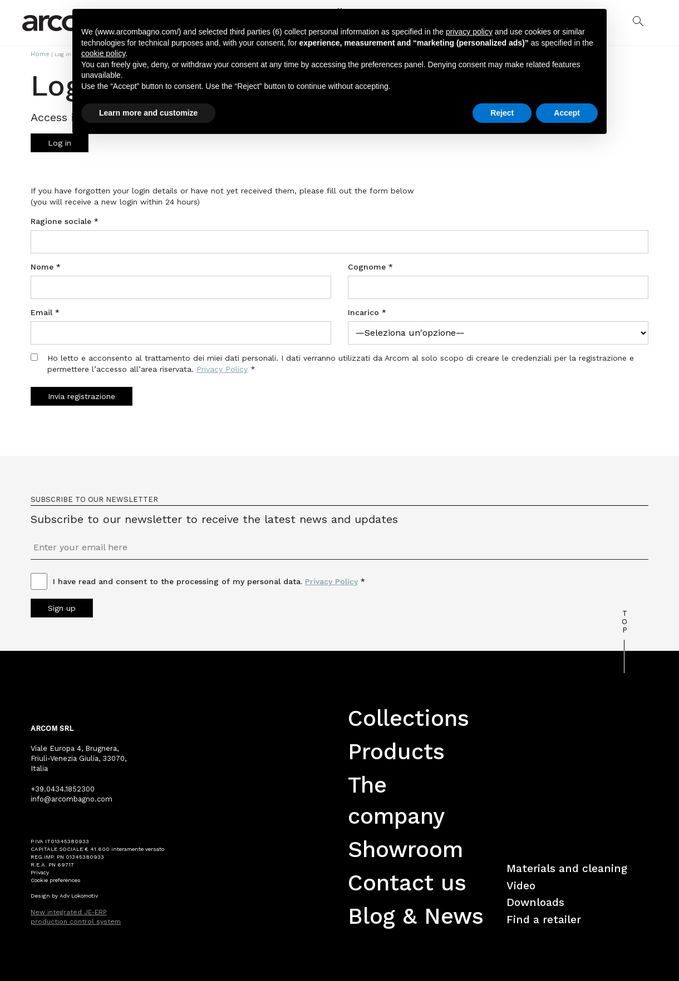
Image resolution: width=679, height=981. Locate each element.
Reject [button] (502, 112)
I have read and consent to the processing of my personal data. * (209, 580)
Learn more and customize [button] (148, 112)
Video (520, 884)
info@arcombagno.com (71, 798)
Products (396, 751)
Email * (45, 311)
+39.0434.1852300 (63, 788)
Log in (59, 141)
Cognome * (370, 265)
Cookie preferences (56, 879)
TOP (624, 620)
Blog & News (416, 915)
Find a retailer (543, 918)
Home (38, 54)
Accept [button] (567, 112)
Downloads (535, 901)
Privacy (40, 871)
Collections (408, 717)
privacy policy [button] (469, 31)
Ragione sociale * (65, 220)
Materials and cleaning (566, 867)
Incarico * (367, 311)
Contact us (407, 882)
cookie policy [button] (103, 53)
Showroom (405, 848)
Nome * (46, 265)
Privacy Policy (222, 367)
